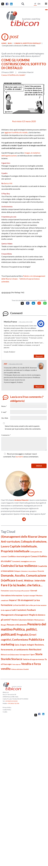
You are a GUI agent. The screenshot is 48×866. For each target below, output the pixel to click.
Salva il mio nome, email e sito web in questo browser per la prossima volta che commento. (23, 427)
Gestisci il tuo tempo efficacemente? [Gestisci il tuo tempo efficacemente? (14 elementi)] (19, 590)
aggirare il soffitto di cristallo (16, 132)
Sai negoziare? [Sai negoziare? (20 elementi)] (25, 655)
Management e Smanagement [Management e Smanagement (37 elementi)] (14, 614)
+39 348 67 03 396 (13, 703)
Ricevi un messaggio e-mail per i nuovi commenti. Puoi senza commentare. (21, 455)
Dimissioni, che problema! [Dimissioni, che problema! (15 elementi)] (29, 571)
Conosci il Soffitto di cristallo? (27, 43)
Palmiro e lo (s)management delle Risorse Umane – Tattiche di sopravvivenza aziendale (23, 279)
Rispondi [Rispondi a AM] (39, 387)
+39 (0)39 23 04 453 (11, 701)
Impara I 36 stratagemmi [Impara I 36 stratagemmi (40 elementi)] (21, 600)
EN (39, 4)
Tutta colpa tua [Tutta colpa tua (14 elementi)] (16, 664)
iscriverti (19, 456)
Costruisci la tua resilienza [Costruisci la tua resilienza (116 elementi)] (19, 566)
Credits (5, 712)
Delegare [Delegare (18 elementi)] (17, 571)
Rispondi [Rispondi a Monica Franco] (39, 356)
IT (35, 4)
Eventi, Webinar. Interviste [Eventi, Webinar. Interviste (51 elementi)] (30, 580)
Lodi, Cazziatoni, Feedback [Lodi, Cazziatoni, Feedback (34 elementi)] (24, 610)
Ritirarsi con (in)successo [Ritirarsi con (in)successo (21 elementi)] (10, 655)
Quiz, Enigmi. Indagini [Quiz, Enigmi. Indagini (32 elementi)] (24, 644)
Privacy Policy (7, 707)
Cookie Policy (7, 710)
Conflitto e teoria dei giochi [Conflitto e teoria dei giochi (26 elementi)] (19, 556)
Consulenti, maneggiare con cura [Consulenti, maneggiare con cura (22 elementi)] (24, 561)
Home (3, 43)
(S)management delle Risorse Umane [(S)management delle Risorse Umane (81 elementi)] (24, 536)
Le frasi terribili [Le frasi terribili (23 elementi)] (19, 605)
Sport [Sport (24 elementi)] (32, 654)
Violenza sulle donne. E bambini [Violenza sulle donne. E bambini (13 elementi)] (20, 669)
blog (10, 43)
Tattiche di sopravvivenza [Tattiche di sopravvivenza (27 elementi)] (33, 659)
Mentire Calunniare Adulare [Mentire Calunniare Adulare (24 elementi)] (22, 620)
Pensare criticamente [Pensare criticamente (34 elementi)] (17, 624)
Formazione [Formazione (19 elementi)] (5, 591)
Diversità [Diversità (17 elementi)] (41, 571)
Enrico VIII (8, 183)
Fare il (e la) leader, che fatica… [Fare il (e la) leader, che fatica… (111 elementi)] (21, 585)
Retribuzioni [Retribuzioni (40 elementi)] (35, 649)
